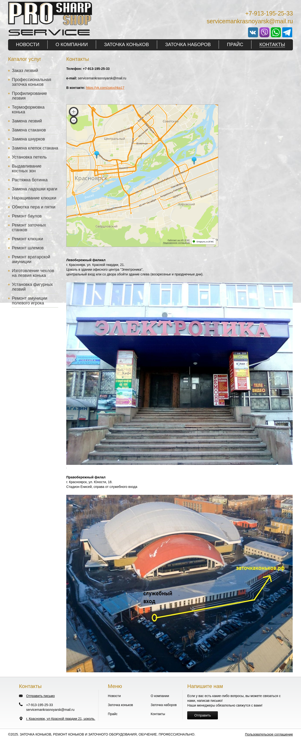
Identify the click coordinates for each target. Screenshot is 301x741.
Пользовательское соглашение (269, 734)
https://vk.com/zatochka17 (105, 88)
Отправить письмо (40, 696)
